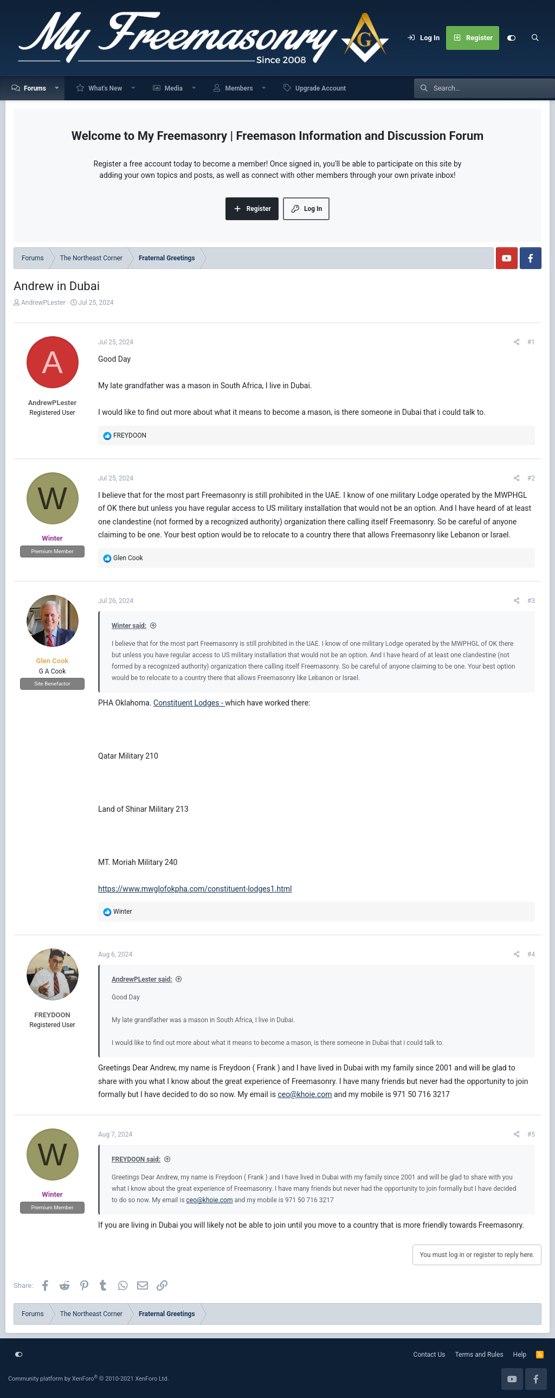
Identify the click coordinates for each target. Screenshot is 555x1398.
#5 (531, 1134)
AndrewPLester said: (142, 979)
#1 (531, 342)
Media (174, 88)
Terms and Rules (479, 1354)
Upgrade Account (320, 88)
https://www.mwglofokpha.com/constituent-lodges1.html (195, 888)
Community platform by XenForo (88, 1378)
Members (239, 88)
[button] (57, 88)
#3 (531, 601)
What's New (105, 88)
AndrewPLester (43, 302)
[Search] (535, 38)
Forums (35, 88)
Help (520, 1354)
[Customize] (511, 38)
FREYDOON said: (136, 1159)
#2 (531, 478)
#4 (531, 954)
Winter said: (129, 626)
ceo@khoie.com (305, 1094)
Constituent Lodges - (189, 702)
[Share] (517, 342)
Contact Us (430, 1354)
